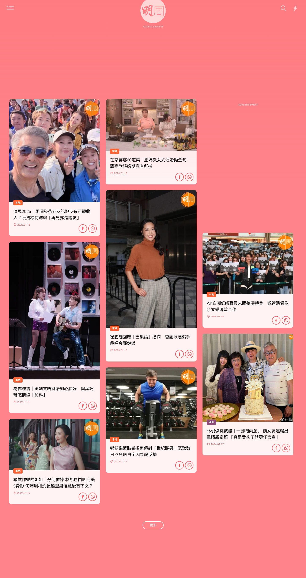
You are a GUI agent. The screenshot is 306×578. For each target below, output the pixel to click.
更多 (153, 525)
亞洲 (211, 422)
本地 (17, 380)
